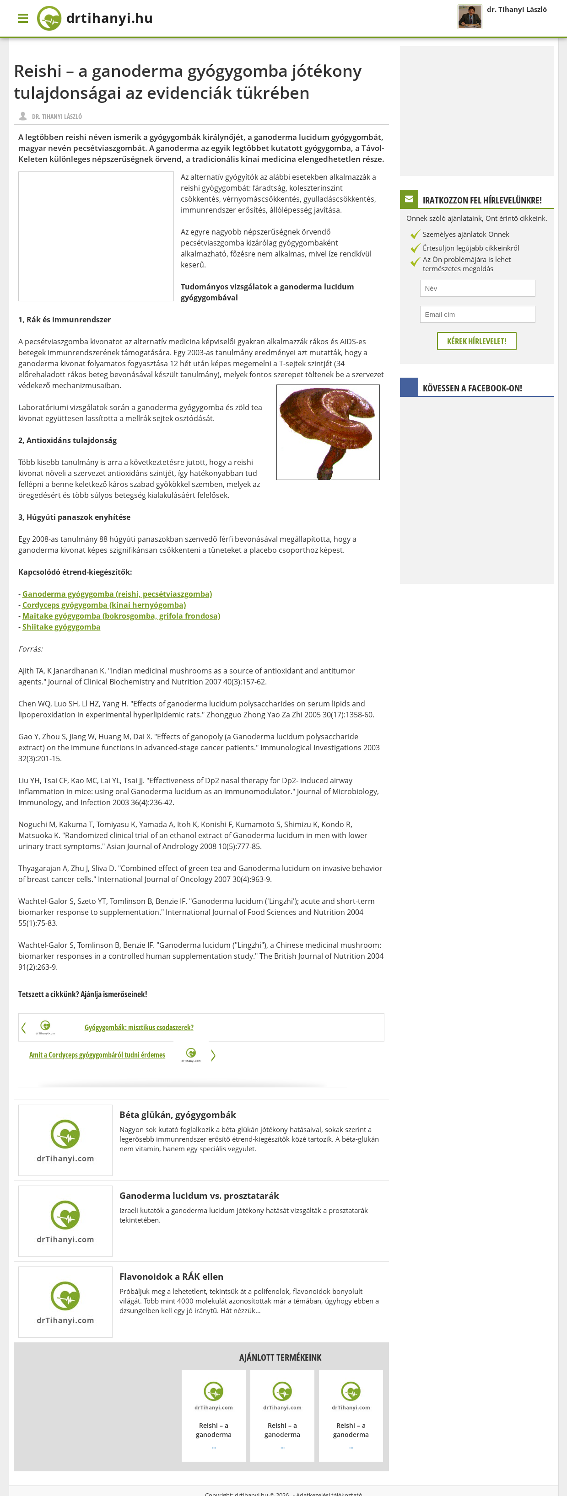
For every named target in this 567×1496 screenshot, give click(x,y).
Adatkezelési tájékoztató (329, 1468)
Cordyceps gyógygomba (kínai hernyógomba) (104, 605)
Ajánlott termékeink (280, 1330)
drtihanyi (101, 18)
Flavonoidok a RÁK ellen (171, 1249)
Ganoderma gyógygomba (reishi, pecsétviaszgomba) (117, 594)
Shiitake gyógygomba (61, 627)
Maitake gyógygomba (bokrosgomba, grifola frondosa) (121, 616)
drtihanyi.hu (251, 1468)
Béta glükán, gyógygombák (177, 1087)
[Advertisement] (96, 236)
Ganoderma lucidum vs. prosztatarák (199, 1168)
